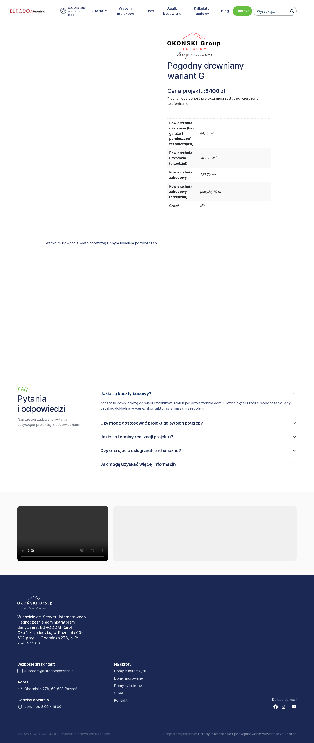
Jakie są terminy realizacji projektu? (136, 436)
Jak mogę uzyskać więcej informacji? (138, 464)
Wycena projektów (125, 11)
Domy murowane (128, 678)
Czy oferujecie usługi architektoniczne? (140, 450)
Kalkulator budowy (202, 11)
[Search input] (272, 11)
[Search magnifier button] (292, 11)
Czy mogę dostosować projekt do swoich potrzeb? (151, 423)
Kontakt (242, 11)
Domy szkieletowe (129, 685)
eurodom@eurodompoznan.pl (49, 671)
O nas (149, 11)
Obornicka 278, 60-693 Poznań (50, 689)
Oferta (98, 11)
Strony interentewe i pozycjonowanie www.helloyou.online (247, 734)
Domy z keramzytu (130, 671)
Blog (225, 11)
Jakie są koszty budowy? (125, 393)
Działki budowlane (172, 11)
